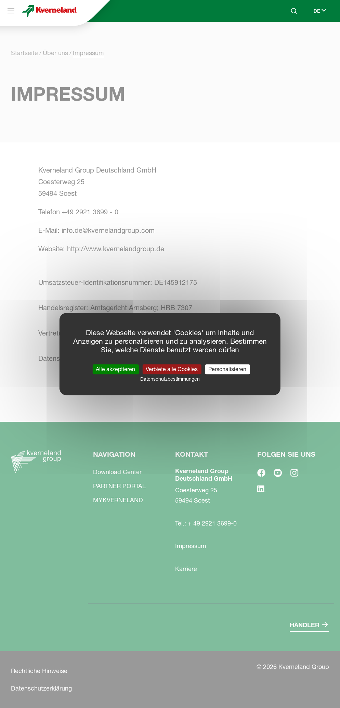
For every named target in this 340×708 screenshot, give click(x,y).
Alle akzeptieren (115, 369)
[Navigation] (11, 11)
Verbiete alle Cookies (172, 369)
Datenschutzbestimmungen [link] (170, 379)
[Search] (294, 11)
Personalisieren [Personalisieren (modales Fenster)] (227, 369)
